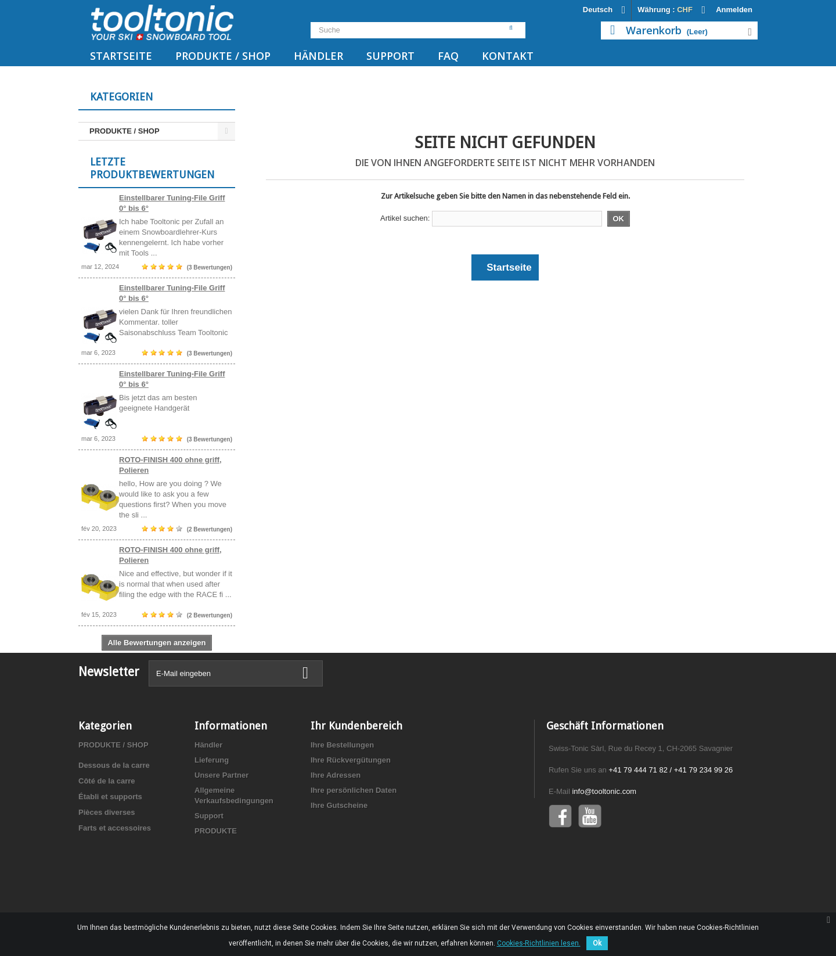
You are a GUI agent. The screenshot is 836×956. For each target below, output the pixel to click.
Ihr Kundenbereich (356, 777)
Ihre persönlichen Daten (354, 842)
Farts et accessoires (114, 879)
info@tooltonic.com (604, 843)
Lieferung (211, 811)
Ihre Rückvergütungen (351, 811)
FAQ (448, 56)
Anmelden (734, 9)
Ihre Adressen (336, 826)
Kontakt (508, 56)
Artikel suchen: (405, 218)
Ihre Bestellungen (342, 796)
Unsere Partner (221, 826)
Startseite (121, 56)
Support (390, 56)
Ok (597, 943)
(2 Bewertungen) (209, 537)
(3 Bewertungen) (209, 275)
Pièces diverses (106, 864)
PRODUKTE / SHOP (223, 56)
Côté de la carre (106, 832)
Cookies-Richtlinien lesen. (539, 943)
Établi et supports (110, 848)
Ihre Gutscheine (339, 857)
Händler (318, 56)
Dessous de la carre (114, 817)
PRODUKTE (215, 882)
